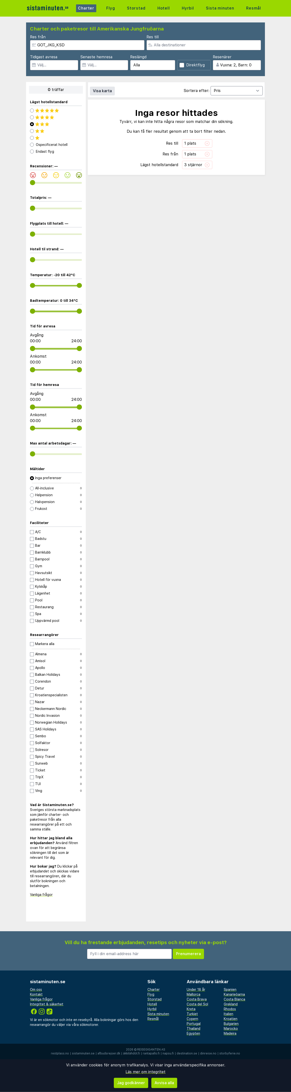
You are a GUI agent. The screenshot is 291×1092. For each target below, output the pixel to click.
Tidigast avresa (43, 57)
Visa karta (102, 91)
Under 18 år (196, 989)
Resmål (253, 8)
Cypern (192, 1019)
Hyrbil (188, 8)
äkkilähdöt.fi (131, 1053)
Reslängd (138, 57)
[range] (32, 182)
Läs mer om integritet (145, 1072)
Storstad (136, 8)
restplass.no (60, 1053)
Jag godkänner (131, 1083)
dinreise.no (208, 1053)
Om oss (36, 989)
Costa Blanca (234, 999)
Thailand (193, 1029)
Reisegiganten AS (151, 1049)
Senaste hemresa (96, 57)
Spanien (230, 989)
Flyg (110, 8)
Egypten (193, 1033)
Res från (38, 37)
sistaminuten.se (83, 1053)
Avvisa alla (164, 1083)
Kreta (191, 1009)
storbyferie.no (229, 1053)
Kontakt (36, 994)
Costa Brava (197, 999)
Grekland (231, 1004)
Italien (228, 1014)
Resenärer (222, 57)
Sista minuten (220, 8)
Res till (152, 37)
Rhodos (230, 1009)
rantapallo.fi (151, 1053)
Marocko (231, 1029)
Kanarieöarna (234, 994)
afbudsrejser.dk (108, 1053)
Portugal (194, 1024)
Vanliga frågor (41, 895)
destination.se (187, 1053)
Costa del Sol (197, 1004)
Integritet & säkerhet (46, 1004)
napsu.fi (168, 1053)
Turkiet (192, 1014)
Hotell (163, 8)
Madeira (230, 1033)
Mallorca (193, 994)
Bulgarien (231, 1024)
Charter (86, 8)
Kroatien (230, 1019)
